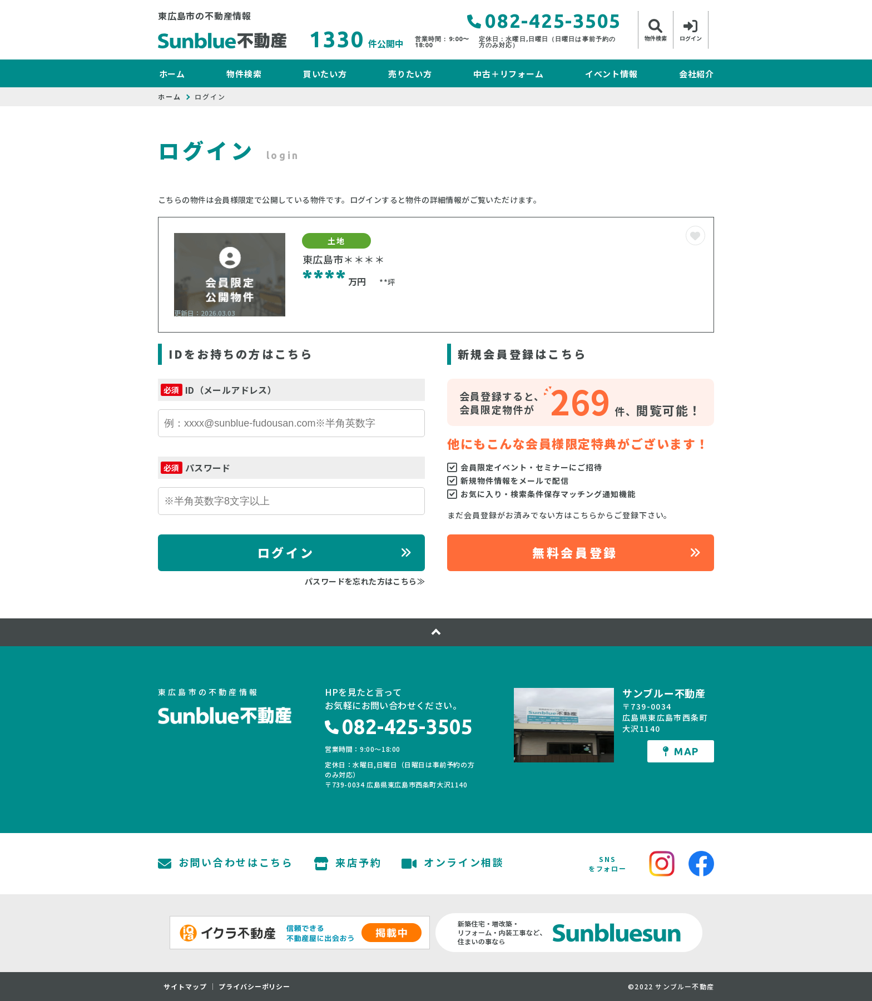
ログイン (285, 552)
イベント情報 (611, 74)
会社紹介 (696, 74)
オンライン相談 (453, 863)
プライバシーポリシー (255, 986)
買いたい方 (325, 74)
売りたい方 (410, 74)
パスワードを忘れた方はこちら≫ (365, 581)
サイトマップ (185, 986)
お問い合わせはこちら (226, 863)
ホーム (172, 74)
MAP (680, 751)
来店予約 (348, 863)
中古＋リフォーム (508, 74)
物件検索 (243, 74)
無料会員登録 (574, 552)
